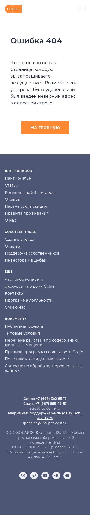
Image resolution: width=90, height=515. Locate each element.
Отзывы (13, 199)
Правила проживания (27, 213)
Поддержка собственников (32, 253)
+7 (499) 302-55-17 (51, 398)
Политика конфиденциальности (37, 359)
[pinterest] (34, 475)
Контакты (14, 293)
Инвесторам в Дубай (26, 260)
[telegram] (56, 475)
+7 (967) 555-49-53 (51, 403)
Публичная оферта (24, 326)
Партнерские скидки (26, 206)
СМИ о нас (15, 307)
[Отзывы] (67, 475)
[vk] (23, 475)
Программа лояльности (29, 300)
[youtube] (45, 475)
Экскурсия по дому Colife (30, 286)
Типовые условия (22, 333)
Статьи (11, 185)
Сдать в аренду (20, 239)
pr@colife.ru (58, 423)
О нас (10, 220)
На (7, 178)
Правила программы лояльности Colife (44, 352)
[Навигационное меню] (81, 9)
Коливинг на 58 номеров (30, 192)
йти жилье (20, 178)
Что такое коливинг (24, 279)
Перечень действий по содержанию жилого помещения (41, 342)
